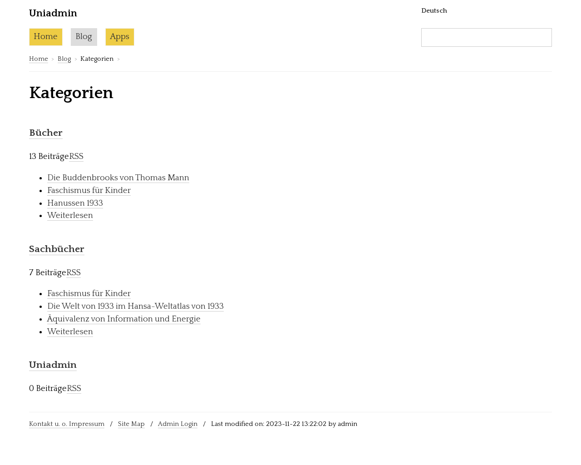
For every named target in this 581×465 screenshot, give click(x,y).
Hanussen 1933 (75, 203)
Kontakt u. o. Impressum (66, 424)
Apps (119, 36)
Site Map (131, 424)
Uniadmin (53, 365)
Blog (83, 36)
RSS (76, 156)
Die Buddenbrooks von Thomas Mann (118, 178)
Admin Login (177, 424)
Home (46, 36)
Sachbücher (56, 249)
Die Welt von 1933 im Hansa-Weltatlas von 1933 (135, 306)
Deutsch (434, 11)
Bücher (46, 133)
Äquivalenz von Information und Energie (124, 319)
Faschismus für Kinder (89, 190)
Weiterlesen (70, 215)
